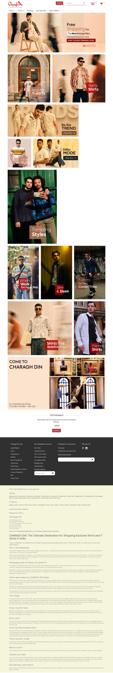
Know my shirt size (18, 608)
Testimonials (14, 463)
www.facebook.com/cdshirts (51, 531)
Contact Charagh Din (17, 472)
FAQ (12, 475)
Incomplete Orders (40, 460)
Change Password (39, 451)
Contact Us (25, 509)
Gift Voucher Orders (40, 457)
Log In (59, 3)
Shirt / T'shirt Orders (40, 454)
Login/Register (15, 448)
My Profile (37, 448)
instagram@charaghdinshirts (24, 531)
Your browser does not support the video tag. (93, 110)
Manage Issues (38, 463)
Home (12, 451)
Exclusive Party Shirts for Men (22, 498)
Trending (30, 11)
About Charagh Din (16, 460)
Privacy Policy (15, 478)
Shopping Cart (15, 454)
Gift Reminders (38, 466)
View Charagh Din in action (19, 469)
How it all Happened (19, 548)
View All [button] (56, 430)
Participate (61, 448)
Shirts (12, 11)
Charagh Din (15, 517)
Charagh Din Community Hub (67, 451)
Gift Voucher (41, 11)
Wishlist (13, 457)
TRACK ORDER (54, 11)
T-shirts (21, 11)
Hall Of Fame (14, 466)
